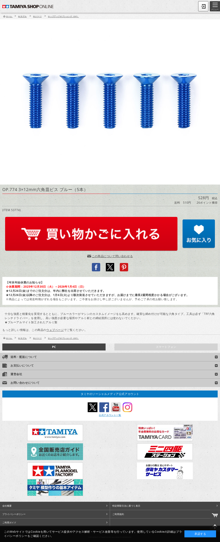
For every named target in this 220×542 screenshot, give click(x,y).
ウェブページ (55, 330)
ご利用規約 (118, 514)
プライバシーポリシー (14, 514)
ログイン (203, 6)
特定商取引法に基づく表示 (126, 505)
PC (54, 347)
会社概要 (7, 505)
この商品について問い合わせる (112, 256)
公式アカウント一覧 (110, 415)
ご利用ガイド (9, 522)
